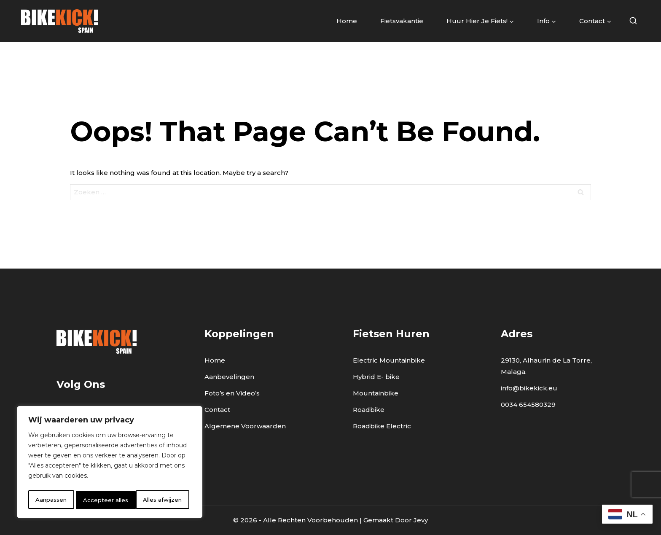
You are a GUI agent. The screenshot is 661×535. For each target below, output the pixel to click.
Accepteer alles (161, 500)
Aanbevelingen (229, 377)
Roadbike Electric (382, 426)
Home (346, 21)
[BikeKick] (59, 20)
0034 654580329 (528, 405)
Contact (217, 410)
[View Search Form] (633, 21)
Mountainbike (375, 393)
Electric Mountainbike (389, 360)
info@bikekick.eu (529, 388)
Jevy (421, 520)
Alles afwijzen (103, 500)
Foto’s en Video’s (232, 393)
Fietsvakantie (401, 21)
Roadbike (368, 410)
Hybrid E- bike (376, 377)
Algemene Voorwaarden (245, 426)
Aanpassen (51, 500)
